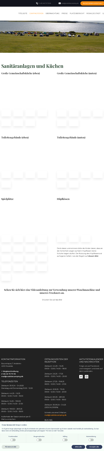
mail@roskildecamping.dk (12, 376)
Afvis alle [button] (78, 447)
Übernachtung (52, 13)
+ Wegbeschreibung (9, 371)
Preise (65, 13)
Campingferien (36, 13)
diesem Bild (93, 256)
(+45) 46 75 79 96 (8, 374)
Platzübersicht (77, 13)
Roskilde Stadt (93, 13)
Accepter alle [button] (94, 447)
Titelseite (22, 13)
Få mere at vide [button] (10, 447)
